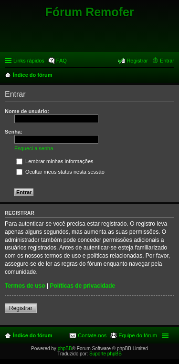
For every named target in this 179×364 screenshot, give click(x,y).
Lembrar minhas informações (55, 161)
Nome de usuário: (27, 111)
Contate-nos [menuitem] (92, 335)
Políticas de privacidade (83, 285)
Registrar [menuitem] (137, 60)
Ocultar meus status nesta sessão (60, 172)
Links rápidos (28, 60)
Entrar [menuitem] (167, 60)
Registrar (20, 308)
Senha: (13, 132)
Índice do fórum (33, 335)
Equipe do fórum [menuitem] (137, 335)
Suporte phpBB (105, 353)
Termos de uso (25, 285)
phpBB (65, 348)
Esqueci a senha (33, 148)
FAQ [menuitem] (61, 60)
